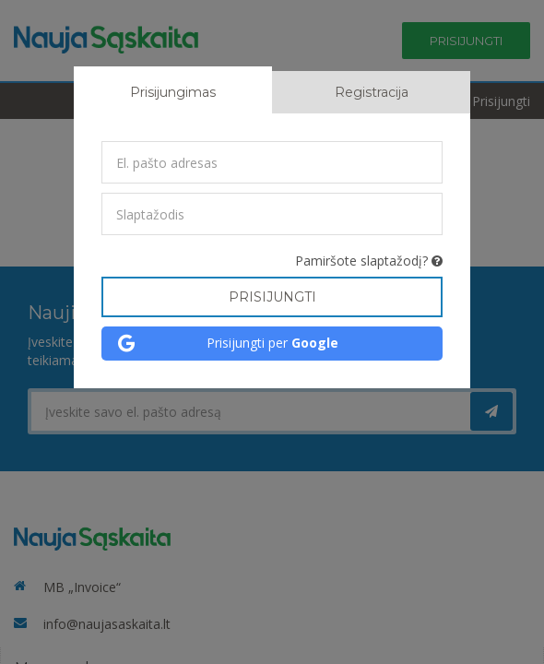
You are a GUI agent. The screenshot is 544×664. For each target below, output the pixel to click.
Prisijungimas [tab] (173, 92)
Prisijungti (272, 297)
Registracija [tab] (371, 92)
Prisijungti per (272, 342)
